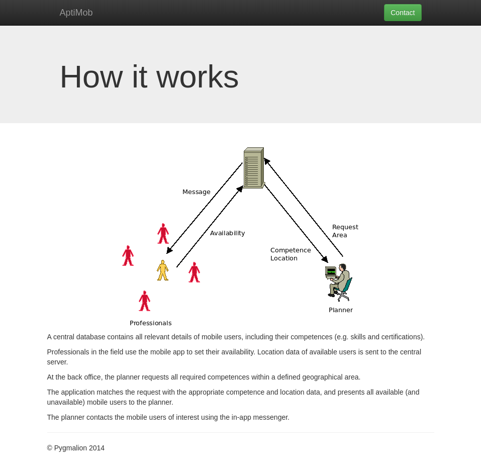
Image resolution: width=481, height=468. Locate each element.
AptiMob (76, 13)
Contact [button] (403, 13)
